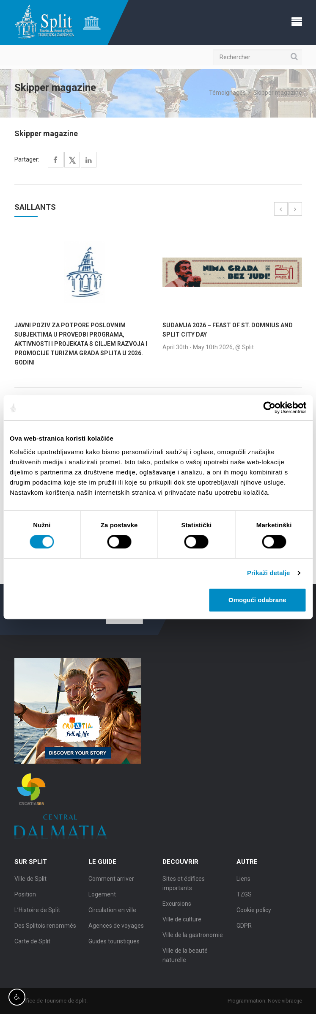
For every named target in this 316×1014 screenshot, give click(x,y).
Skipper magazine (277, 92)
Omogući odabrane (257, 599)
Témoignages (227, 92)
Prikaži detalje (268, 572)
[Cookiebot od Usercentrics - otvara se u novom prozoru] (269, 407)
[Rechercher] (257, 57)
